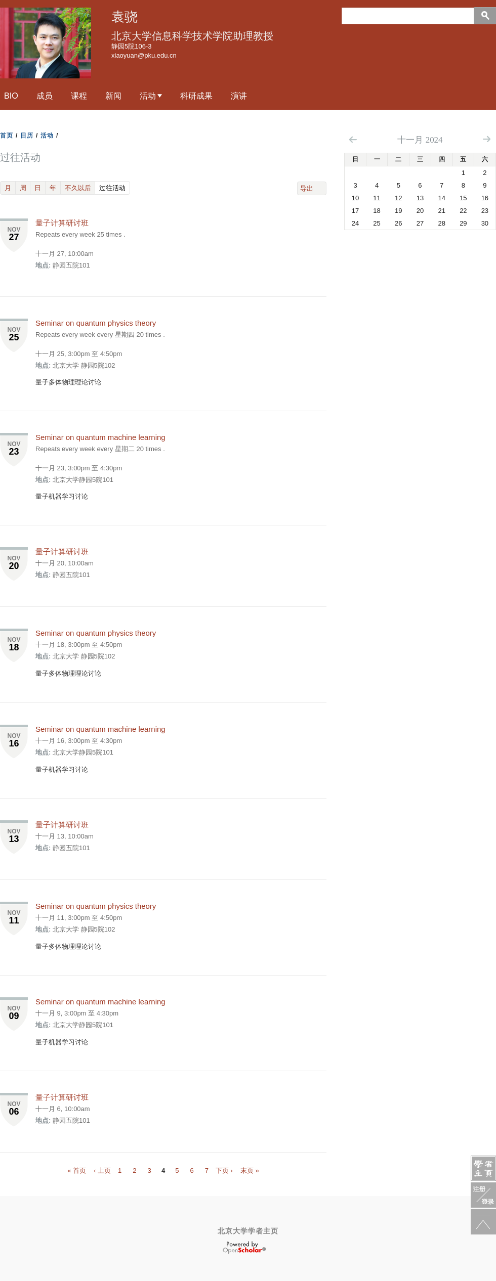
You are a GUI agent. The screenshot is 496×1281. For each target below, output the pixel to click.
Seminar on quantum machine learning (100, 437)
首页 (6, 135)
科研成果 (196, 95)
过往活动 (114, 187)
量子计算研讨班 (62, 222)
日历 (26, 135)
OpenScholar (244, 1247)
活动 (148, 95)
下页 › (224, 1170)
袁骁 (124, 16)
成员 (44, 95)
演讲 (239, 95)
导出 (306, 188)
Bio (11, 95)
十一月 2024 (419, 140)
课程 (79, 95)
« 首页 (76, 1170)
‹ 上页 (102, 1170)
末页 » (249, 1170)
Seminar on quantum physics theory (95, 323)
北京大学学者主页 (248, 1231)
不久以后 (78, 188)
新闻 (113, 95)
